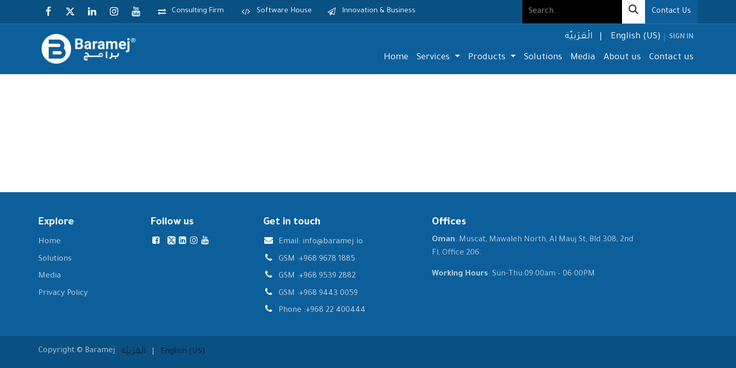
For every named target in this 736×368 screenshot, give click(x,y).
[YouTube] (136, 11)
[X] (70, 11)
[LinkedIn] (92, 11)
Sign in (681, 37)
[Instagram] (114, 11)
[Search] (633, 12)
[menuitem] (578, 38)
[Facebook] (48, 11)
